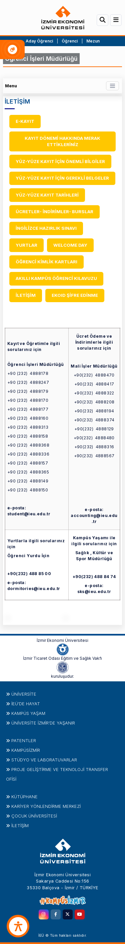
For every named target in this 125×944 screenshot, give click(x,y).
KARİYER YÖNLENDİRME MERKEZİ (46, 806)
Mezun (93, 41)
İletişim (20, 825)
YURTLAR (26, 245)
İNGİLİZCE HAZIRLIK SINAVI (46, 228)
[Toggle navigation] (112, 85)
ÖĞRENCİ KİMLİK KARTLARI (46, 261)
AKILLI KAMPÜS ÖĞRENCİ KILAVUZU (56, 278)
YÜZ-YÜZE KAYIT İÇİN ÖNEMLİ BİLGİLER (60, 161)
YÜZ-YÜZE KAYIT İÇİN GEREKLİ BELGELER (62, 178)
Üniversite (23, 694)
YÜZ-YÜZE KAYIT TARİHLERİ (47, 195)
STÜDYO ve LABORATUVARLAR (44, 759)
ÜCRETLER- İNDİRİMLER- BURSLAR (54, 211)
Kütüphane (24, 796)
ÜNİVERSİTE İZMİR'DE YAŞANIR (43, 723)
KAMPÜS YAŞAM (28, 713)
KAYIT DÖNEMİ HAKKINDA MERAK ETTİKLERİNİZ (62, 141)
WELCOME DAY (70, 245)
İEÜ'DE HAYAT (25, 703)
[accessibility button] (18, 926)
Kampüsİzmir (25, 750)
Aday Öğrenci (39, 41)
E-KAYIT (25, 121)
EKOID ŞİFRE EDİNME (75, 295)
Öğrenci (70, 41)
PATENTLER (23, 740)
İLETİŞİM (26, 295)
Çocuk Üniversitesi (34, 815)
